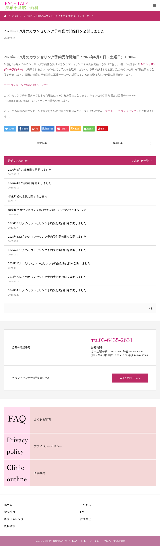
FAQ (82, 511)
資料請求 (9, 526)
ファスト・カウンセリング (120, 111)
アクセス (85, 504)
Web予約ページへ (130, 378)
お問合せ (85, 519)
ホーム (8, 504)
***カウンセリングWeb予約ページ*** (26, 85)
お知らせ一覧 (140, 160)
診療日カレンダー (15, 519)
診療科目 (9, 511)
